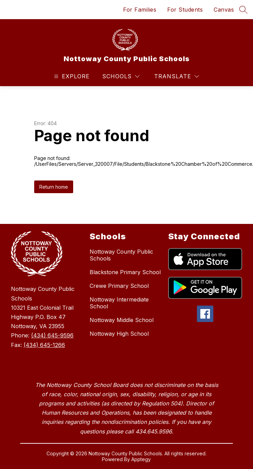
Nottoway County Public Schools (121, 255)
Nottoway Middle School (122, 320)
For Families (139, 9)
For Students (185, 9)
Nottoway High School (119, 333)
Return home (53, 187)
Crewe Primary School (119, 285)
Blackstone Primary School (125, 272)
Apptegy (141, 459)
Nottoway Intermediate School (119, 303)
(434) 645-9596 (52, 335)
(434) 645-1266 (44, 344)
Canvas (224, 9)
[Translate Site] (176, 76)
